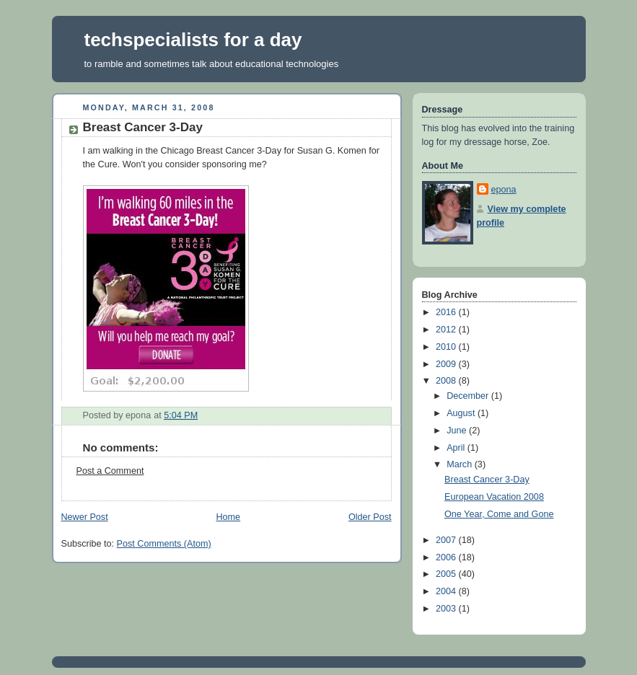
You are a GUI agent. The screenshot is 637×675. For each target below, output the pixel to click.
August (462, 413)
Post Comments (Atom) (164, 544)
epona (504, 190)
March (461, 464)
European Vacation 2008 (494, 497)
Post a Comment (110, 471)
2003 (447, 609)
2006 (447, 557)
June (458, 430)
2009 (447, 364)
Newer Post (84, 517)
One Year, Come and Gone (498, 514)
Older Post (370, 517)
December (469, 396)
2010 (447, 347)
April (457, 448)
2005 (447, 574)
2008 (447, 381)
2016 (447, 312)
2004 (447, 591)
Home (228, 517)
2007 (447, 540)
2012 (447, 330)
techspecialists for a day (193, 39)
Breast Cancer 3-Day (487, 480)
